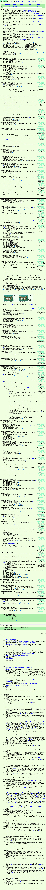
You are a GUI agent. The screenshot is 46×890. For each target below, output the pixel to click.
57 (3, 103)
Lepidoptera (17, 1)
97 (21, 724)
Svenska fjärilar (9, 685)
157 (36, 794)
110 (9, 399)
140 (16, 793)
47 (8, 67)
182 (15, 798)
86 (9, 722)
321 (22, 728)
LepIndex (10, 42)
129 (33, 501)
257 (21, 806)
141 (32, 451)
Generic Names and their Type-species (29, 683)
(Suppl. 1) (19, 73)
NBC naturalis (9, 681)
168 (29, 267)
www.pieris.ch (19, 665)
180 (28, 797)
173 (33, 207)
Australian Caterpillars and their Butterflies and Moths (17, 655)
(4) (23, 508)
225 (42, 805)
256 (41, 845)
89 (33, 830)
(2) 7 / (25, 395)
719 (31, 508)
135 (38, 792)
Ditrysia (22, 1)
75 (36, 739)
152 (20, 794)
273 (31, 806)
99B (18, 727)
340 (41, 411)
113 (43, 724)
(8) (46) (26, 240)
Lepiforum (8, 669)
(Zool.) (18, 34)
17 (43, 721)
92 (27, 722)
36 (20, 713)
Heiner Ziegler (26, 194)
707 (21, 732)
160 (42, 868)
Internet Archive (25, 644)
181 (42, 797)
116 (26, 724)
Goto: (21, 7)
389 (31, 763)
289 (40, 806)
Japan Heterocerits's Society (12, 667)
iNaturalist (6, 43)
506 (9, 706)
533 (29, 821)
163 (44, 795)
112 (35, 24)
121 (28, 740)
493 (39, 863)
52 (31, 395)
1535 (22, 872)
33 (22, 722)
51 (3, 84)
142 (32, 793)
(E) (33, 404)
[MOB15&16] (14, 36)
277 (39, 757)
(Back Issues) (21, 667)
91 (11, 840)
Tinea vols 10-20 (28, 667)
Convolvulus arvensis (20, 196)
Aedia (21, 4)
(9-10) (22, 110)
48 (5, 271)
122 (10, 725)
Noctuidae (34, 1)
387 (39, 716)
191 (32, 702)
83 (20, 881)
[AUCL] (10, 14)
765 (11, 864)
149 (25, 713)
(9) (20, 13)
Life (9, 1)
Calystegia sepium (11, 196)
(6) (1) (24, 425)
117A (7, 728)
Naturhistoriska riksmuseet (18, 685)
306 (33, 308)
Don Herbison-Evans (7, 74)
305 (12, 807)
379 (8, 739)
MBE (32, 194)
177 (27, 726)
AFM (22, 186)
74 (33, 21)
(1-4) (32, 780)
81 (40, 723)
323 (31, 871)
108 (33, 220)
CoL (22, 42)
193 (9, 727)
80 (30, 721)
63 (6, 311)
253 (30, 863)
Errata (34, 821)
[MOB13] (12, 12)
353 (9, 729)
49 (41, 722)
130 (32, 480)
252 (29, 157)
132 (32, 183)
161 (6, 726)
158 (11, 795)
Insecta (12, 1)
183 (30, 798)
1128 (6, 565)
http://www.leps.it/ (31, 679)
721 (32, 529)
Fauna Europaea (9, 658)
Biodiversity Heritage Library (12, 644)
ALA (11, 44)
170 (9, 393)
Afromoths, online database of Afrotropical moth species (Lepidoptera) (20, 641)
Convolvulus (10, 304)
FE (9, 49)
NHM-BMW (12, 43)
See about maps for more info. (34, 690)
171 (30, 69)
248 (24, 11)
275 (34, 421)
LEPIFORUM (41, 73)
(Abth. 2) (23, 24)
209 (36, 727)
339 (10, 817)
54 (3, 516)
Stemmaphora (7, 4)
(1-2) (21, 325)
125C (34, 728)
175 (24, 318)
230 (31, 538)
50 (6, 443)
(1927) (28, 277)
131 (34, 367)
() (30, 4)
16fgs (43, 757)
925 (4, 562)
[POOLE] (9, 12)
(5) (21, 538)
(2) (19, 282)
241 (12, 806)
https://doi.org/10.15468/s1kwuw (29, 642)
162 (33, 458)
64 (28, 387)
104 (25, 723)
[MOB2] (15, 46)
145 (25, 725)
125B (31, 728)
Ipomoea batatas (11, 543)
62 (33, 15)
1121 (12, 872)
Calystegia (31, 304)
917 (38, 275)
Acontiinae (39, 1)
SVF (32, 289)
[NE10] (9, 20)
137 (24, 738)
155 (12, 791)
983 (21, 864)
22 (29, 738)
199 (6, 831)
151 (8, 794)
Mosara (14, 4)
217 (38, 745)
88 (35, 191)
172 (25, 34)
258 (19, 853)
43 (30, 425)
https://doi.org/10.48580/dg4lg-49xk (13, 676)
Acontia (9, 6)
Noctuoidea (28, 1)
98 (6, 723)
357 (30, 592)
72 (30, 191)
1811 (6, 229)
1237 (31, 864)
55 (3, 374)
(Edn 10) (28, 262)
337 (31, 807)
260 (24, 10)
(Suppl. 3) (20, 213)
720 (32, 553)
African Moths (9, 637)
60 (3, 381)
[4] (21, 267)
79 (32, 37)
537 (31, 739)
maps (42, 63)
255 (41, 759)
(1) (19, 77)
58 (3, 60)
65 (21, 723)
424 (33, 135)
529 (34, 240)
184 (44, 798)
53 (3, 165)
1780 (33, 31)
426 (7, 139)
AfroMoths (14, 42)
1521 (40, 864)
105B (21, 727)
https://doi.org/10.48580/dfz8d (27, 653)
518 (34, 262)
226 (32, 713)
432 (29, 117)
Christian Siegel (9, 301)
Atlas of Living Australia (11, 639)
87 (7, 792)
